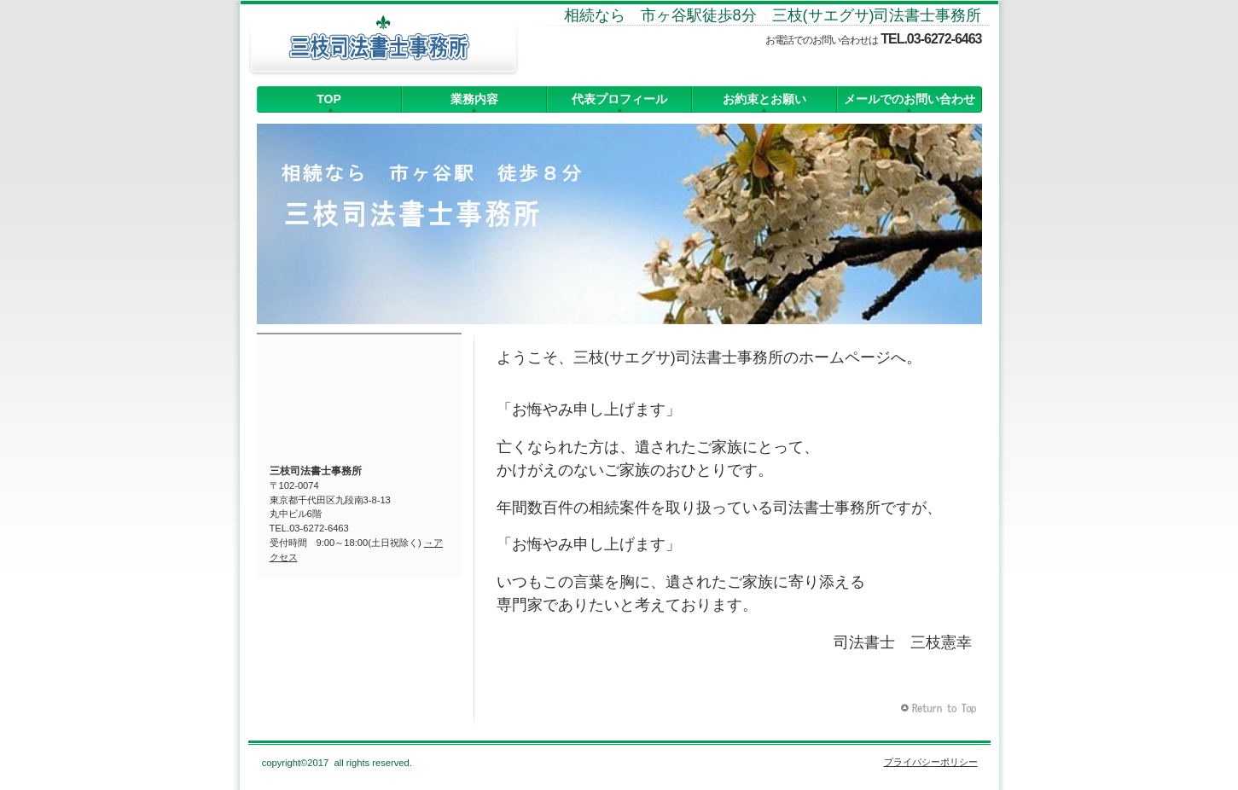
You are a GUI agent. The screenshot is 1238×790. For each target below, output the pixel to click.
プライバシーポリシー (931, 762)
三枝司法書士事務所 (383, 46)
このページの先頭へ (940, 708)
